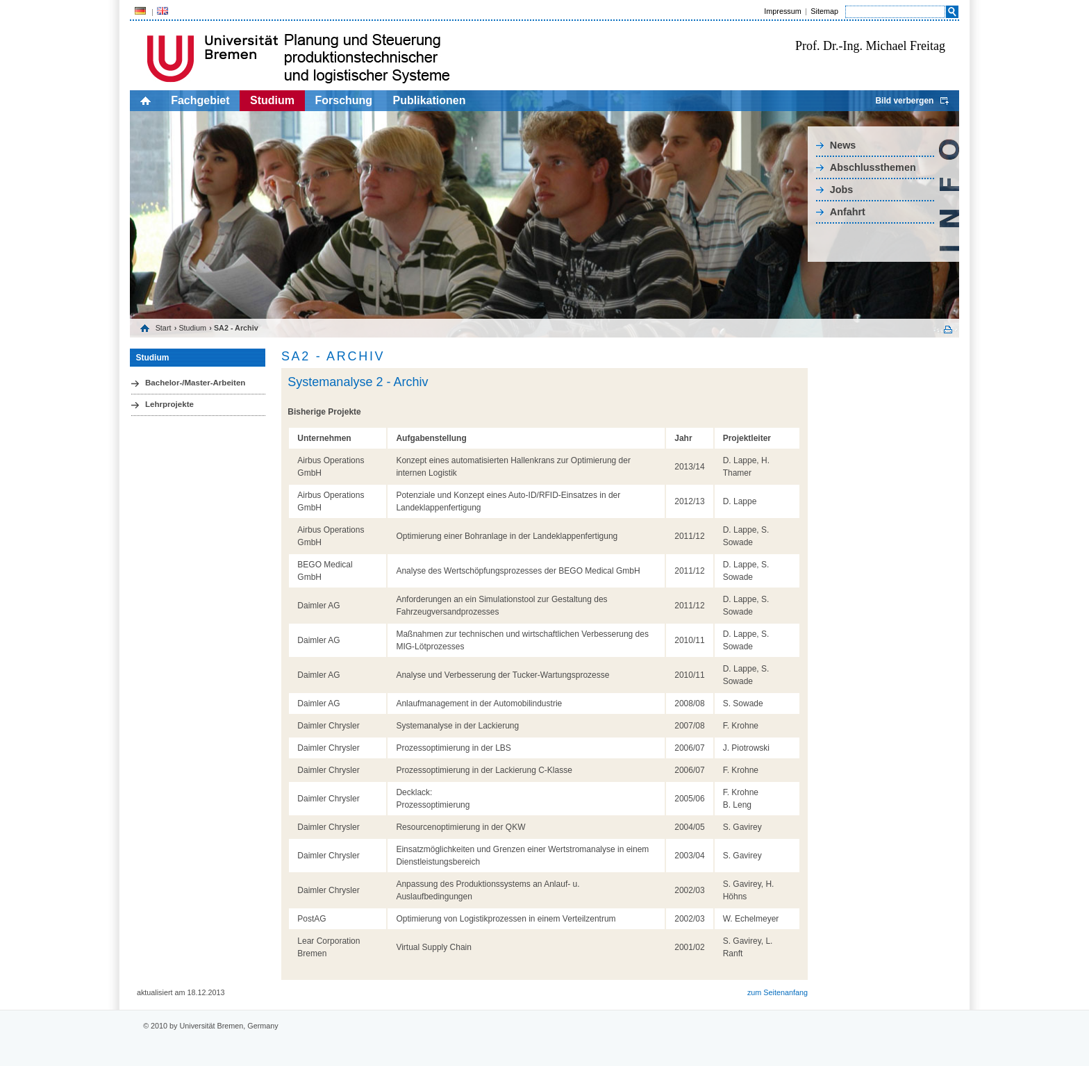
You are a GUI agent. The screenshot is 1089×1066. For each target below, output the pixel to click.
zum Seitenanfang (777, 992)
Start (164, 328)
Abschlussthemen (873, 167)
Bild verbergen (904, 101)
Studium (272, 100)
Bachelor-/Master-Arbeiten (195, 382)
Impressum (782, 11)
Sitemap (824, 11)
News (843, 145)
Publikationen (429, 100)
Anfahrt (847, 211)
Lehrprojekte (169, 404)
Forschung (343, 100)
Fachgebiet (200, 100)
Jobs (842, 189)
